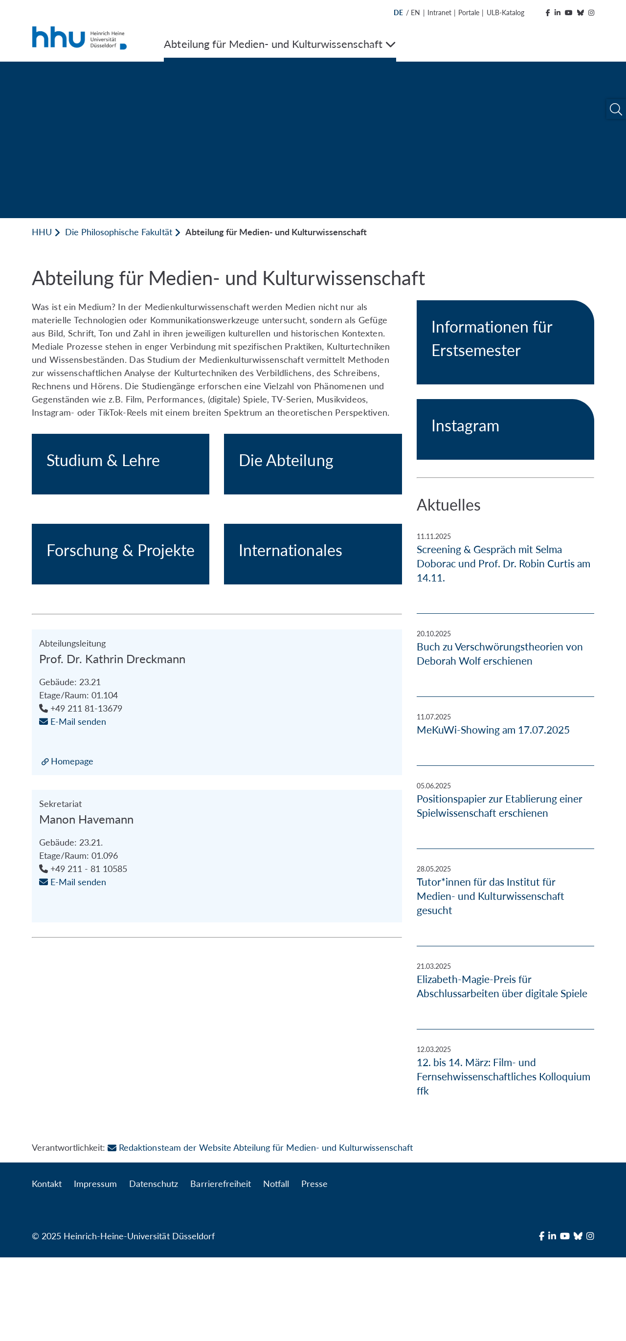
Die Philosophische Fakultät (118, 231)
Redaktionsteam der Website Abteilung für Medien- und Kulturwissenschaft (260, 1231)
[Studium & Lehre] (120, 530)
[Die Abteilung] (313, 531)
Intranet (439, 12)
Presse (314, 1267)
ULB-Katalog (505, 12)
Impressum (95, 1267)
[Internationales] (313, 754)
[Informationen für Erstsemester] (505, 342)
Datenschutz (153, 1267)
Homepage (72, 1028)
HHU (42, 231)
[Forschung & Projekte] (120, 754)
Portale (468, 12)
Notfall (276, 1267)
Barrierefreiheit (220, 1267)
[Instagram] (505, 429)
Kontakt (47, 1267)
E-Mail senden (72, 988)
